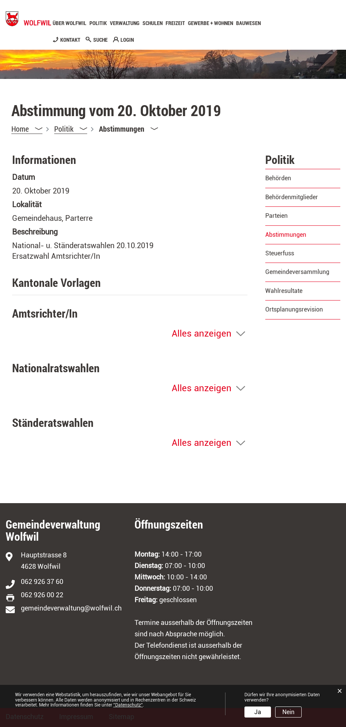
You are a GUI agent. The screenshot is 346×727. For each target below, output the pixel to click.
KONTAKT (70, 40)
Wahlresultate (283, 290)
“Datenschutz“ (128, 705)
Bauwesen (248, 23)
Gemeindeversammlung (297, 271)
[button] (70, 129)
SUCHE (100, 40)
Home (20, 129)
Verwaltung (124, 23)
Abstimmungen (302, 234)
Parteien (276, 215)
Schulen (152, 23)
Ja (257, 712)
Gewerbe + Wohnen (210, 23)
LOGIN (127, 40)
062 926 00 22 (42, 595)
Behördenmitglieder (291, 197)
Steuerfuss (279, 253)
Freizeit (175, 23)
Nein (288, 712)
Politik (98, 23)
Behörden (278, 178)
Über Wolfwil (69, 23)
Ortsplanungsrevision (294, 309)
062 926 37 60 (42, 581)
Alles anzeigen (202, 333)
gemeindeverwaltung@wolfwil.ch (71, 608)
